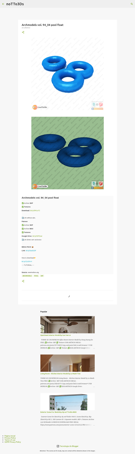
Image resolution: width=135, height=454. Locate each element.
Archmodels (27, 276)
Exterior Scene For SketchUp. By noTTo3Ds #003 (58, 412)
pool (36, 276)
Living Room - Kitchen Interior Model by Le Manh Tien (60, 374)
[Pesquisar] (131, 4)
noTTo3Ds (15, 4)
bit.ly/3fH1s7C (35, 210)
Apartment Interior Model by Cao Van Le (55, 335)
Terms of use (10, 440)
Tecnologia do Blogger (67, 446)
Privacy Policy (10, 438)
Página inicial (10, 436)
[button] (23, 32)
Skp (42, 276)
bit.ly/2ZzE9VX (27, 261)
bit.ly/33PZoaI (37, 236)
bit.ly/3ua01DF (31, 251)
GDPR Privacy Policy (13, 442)
